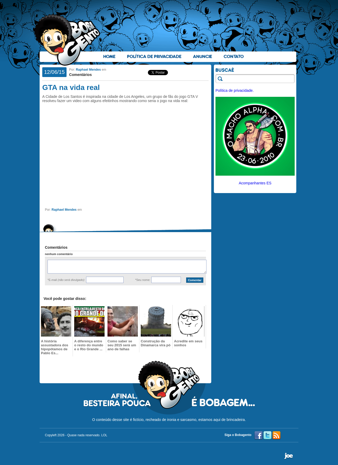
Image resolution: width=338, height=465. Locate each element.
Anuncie (202, 56)
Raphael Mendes (88, 69)
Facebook (258, 435)
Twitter (267, 435)
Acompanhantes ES (255, 183)
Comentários (80, 75)
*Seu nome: (142, 279)
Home (109, 56)
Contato (234, 56)
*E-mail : (66, 279)
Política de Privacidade (154, 56)
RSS (276, 435)
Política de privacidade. (234, 90)
